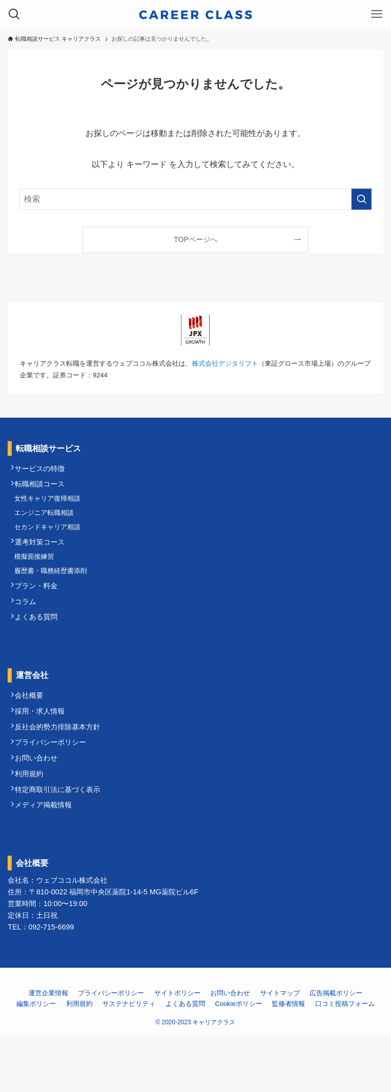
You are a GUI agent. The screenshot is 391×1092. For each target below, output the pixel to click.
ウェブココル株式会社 (71, 937)
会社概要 (33, 729)
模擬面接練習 (38, 576)
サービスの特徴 (44, 471)
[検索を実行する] (361, 199)
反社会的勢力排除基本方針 (61, 766)
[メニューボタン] (376, 14)
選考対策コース (44, 558)
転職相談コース (44, 489)
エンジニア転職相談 (47, 523)
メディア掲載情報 (47, 860)
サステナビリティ (128, 1060)
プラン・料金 (40, 611)
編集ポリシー (36, 1060)
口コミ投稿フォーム (345, 1060)
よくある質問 (40, 648)
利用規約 (33, 823)
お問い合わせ (40, 804)
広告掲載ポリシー (336, 1049)
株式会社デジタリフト (225, 363)
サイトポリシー (177, 1049)
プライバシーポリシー (54, 785)
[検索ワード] (195, 199)
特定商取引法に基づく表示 (61, 841)
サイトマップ (280, 1049)
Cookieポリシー (238, 1060)
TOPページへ (195, 239)
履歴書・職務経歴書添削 (54, 592)
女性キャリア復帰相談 (51, 506)
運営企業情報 (48, 1049)
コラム (29, 629)
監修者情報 (288, 1060)
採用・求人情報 (44, 748)
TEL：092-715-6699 (41, 983)
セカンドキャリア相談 (51, 540)
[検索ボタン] (14, 14)
